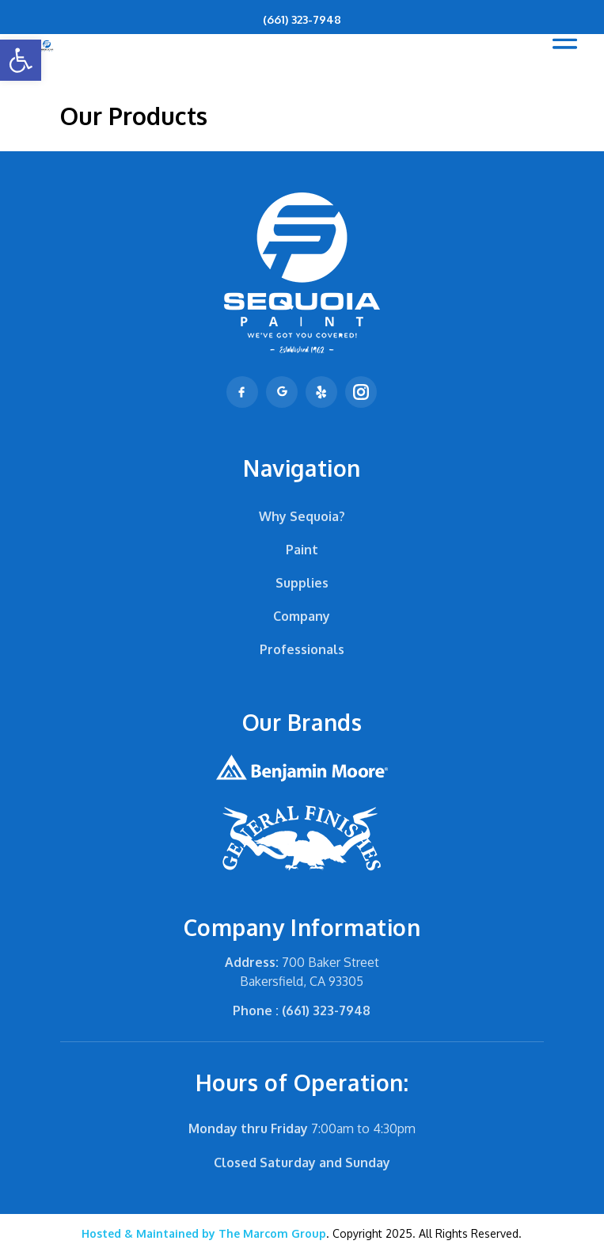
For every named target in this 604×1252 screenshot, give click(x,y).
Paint (302, 550)
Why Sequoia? (302, 516)
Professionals (302, 649)
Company (301, 616)
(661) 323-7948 (302, 19)
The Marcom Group (204, 1233)
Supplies (302, 583)
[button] (20, 60)
